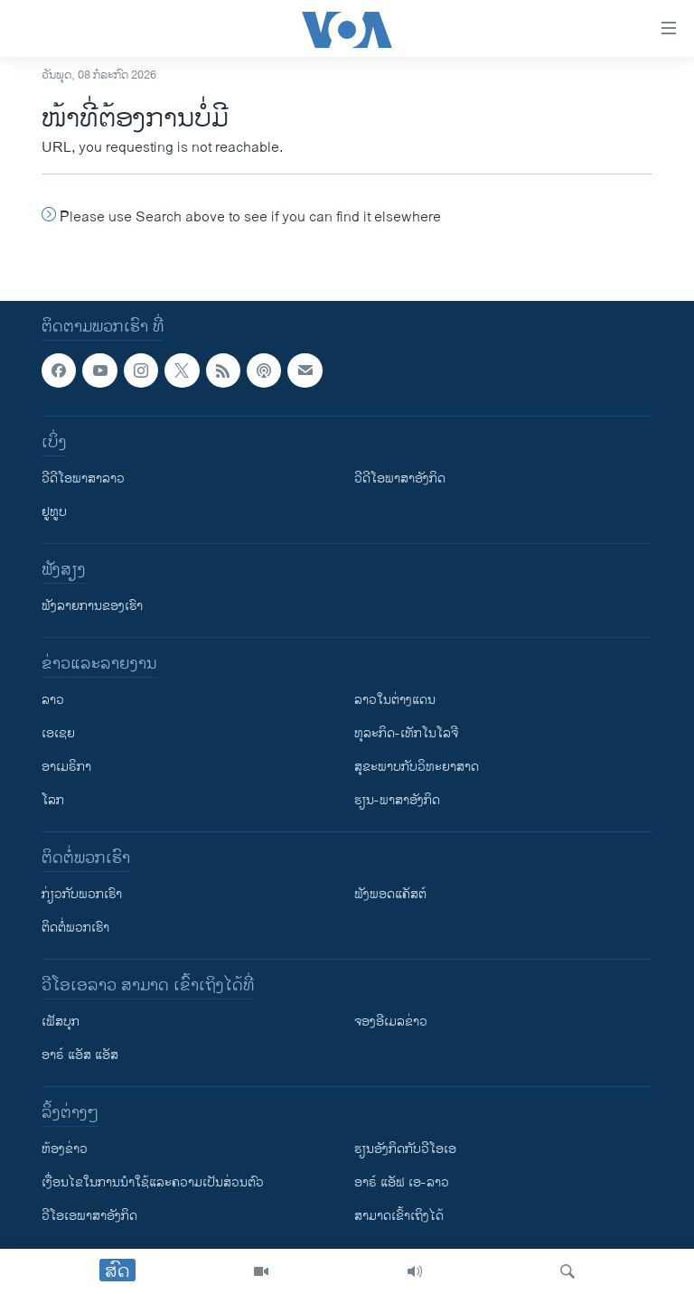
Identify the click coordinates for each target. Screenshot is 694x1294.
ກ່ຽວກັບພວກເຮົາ (82, 894)
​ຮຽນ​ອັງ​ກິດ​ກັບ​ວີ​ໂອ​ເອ (405, 1148)
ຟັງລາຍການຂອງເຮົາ (92, 605)
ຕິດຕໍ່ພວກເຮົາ (75, 927)
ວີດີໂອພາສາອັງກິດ (399, 478)
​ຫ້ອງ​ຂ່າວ (65, 1148)
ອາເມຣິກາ (66, 766)
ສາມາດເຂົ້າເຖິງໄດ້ (399, 1215)
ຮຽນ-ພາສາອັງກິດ (397, 800)
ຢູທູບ (54, 511)
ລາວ (53, 699)
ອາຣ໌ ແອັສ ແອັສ (80, 1055)
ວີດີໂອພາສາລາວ (83, 478)
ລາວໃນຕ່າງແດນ (395, 699)
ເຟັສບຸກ (61, 1021)
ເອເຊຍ (58, 733)
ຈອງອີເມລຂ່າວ (390, 1021)
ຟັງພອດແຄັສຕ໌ (390, 894)
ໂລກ (53, 800)
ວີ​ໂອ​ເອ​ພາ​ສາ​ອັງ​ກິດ (89, 1215)
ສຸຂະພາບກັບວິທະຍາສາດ (416, 766)
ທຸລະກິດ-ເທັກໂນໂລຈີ (406, 733)
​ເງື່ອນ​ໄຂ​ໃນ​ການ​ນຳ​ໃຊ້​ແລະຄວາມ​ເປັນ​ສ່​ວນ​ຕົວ (153, 1182)
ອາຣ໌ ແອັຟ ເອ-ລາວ (401, 1182)
